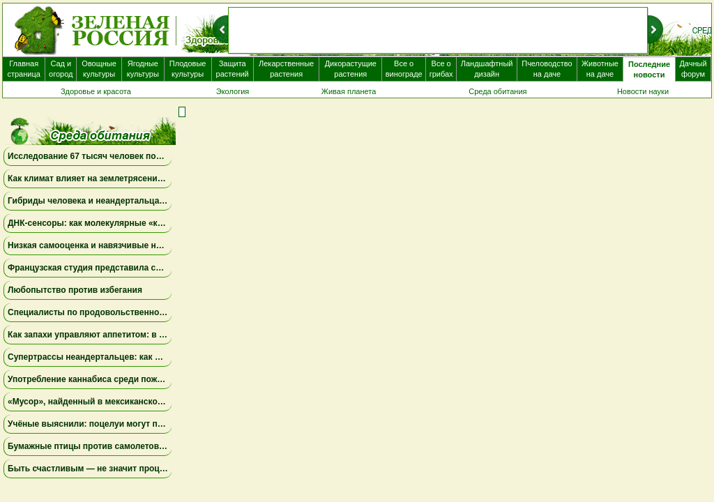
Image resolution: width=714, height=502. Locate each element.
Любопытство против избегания (75, 290)
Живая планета (349, 91)
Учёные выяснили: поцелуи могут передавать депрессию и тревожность (160, 424)
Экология (233, 91)
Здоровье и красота (96, 91)
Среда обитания (497, 91)
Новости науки (643, 91)
